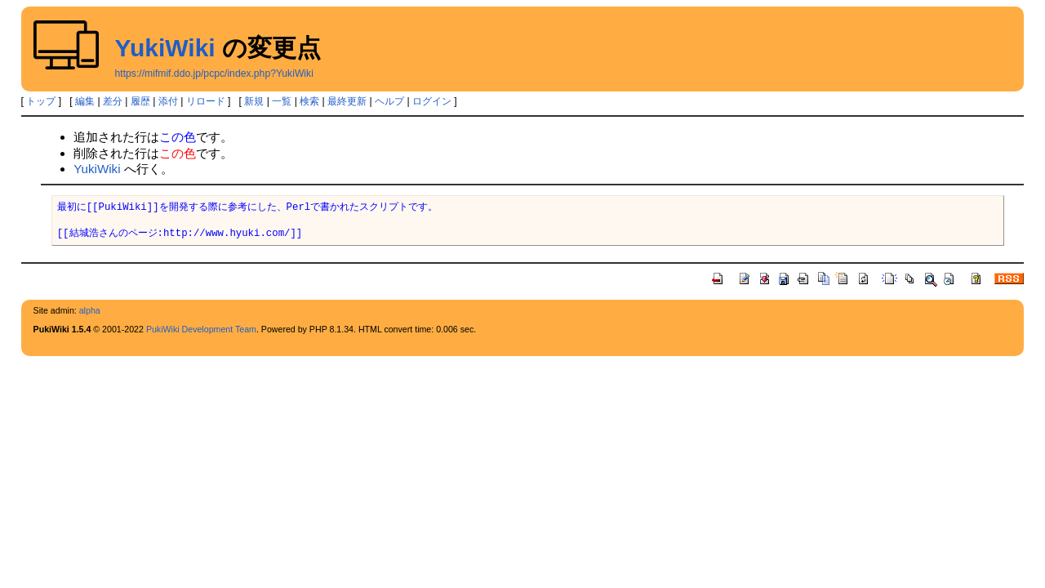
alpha (89, 310)
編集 (85, 101)
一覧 (281, 101)
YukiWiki (165, 47)
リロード (205, 101)
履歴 (140, 101)
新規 (254, 101)
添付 (168, 101)
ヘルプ (389, 101)
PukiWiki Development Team (201, 329)
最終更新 (347, 101)
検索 (309, 101)
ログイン (431, 101)
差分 (112, 101)
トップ (41, 101)
